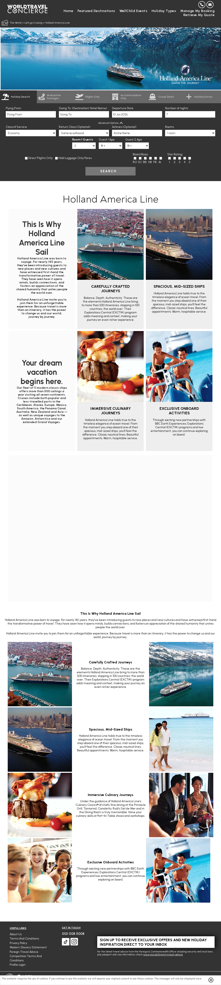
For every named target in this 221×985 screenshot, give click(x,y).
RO (135, 162)
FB (155, 162)
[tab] (18, 96)
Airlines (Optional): (124, 127)
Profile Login (17, 965)
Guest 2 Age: (134, 139)
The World (15, 22)
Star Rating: (175, 154)
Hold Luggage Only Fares (75, 158)
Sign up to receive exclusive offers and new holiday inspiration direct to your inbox (153, 942)
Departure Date (122, 108)
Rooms (169, 127)
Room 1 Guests (82, 139)
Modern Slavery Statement (28, 947)
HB (150, 162)
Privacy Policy (18, 943)
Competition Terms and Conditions (26, 958)
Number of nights (176, 108)
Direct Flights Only (40, 158)
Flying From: (14, 108)
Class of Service (16, 127)
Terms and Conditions (24, 938)
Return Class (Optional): (75, 127)
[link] (55, 96)
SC (140, 162)
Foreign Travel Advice (24, 952)
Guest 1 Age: (107, 139)
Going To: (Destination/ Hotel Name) (83, 108)
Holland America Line (57, 22)
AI (159, 162)
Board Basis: (140, 154)
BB (144, 162)
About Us (16, 934)
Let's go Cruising (33, 22)
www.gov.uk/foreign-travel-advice (163, 954)
